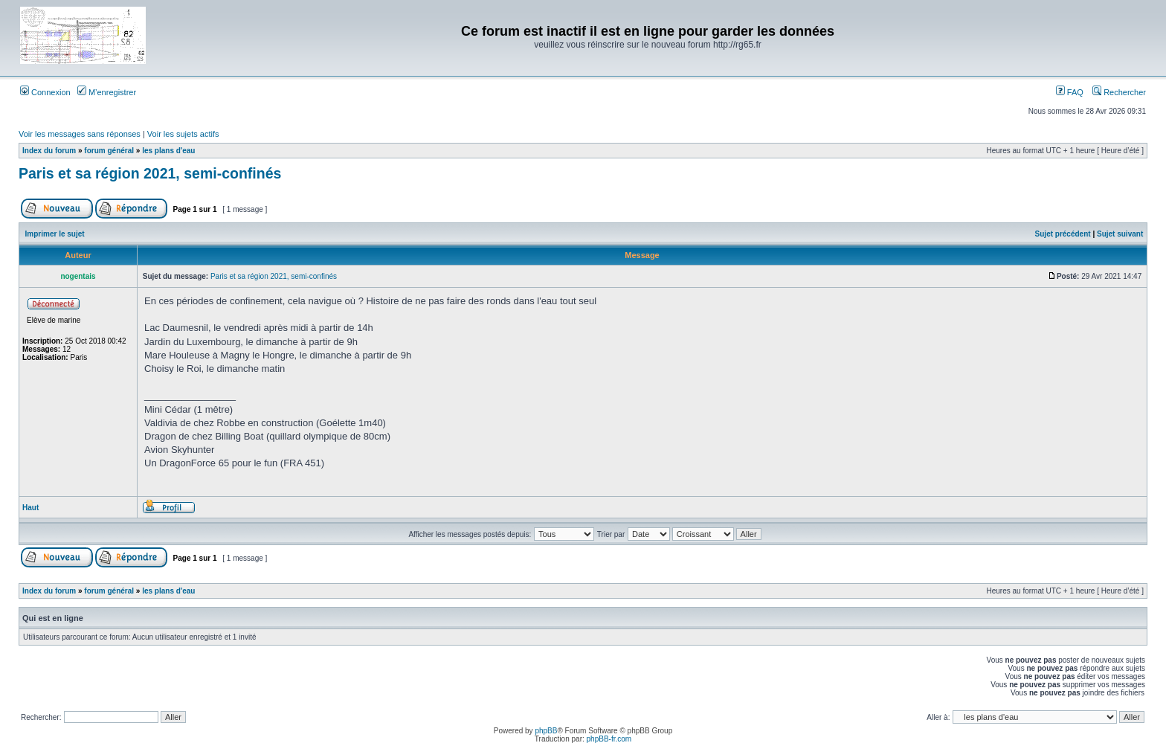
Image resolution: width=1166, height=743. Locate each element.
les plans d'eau (168, 151)
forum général (109, 151)
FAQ (1069, 92)
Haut (30, 508)
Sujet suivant (1120, 234)
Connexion (45, 92)
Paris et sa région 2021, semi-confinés (150, 173)
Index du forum (49, 151)
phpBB (546, 731)
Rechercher (1119, 92)
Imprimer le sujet (55, 234)
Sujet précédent (1063, 234)
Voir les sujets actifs (183, 133)
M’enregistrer (106, 92)
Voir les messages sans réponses (80, 133)
